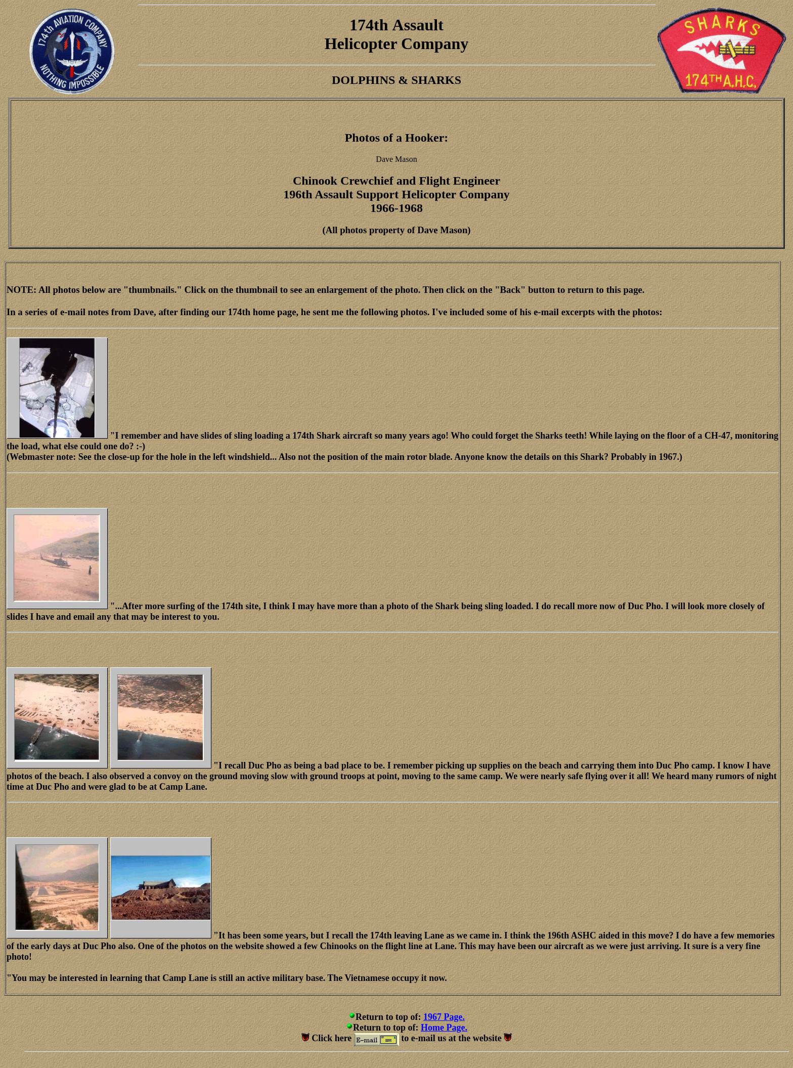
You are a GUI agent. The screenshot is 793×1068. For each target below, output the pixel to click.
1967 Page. (444, 1017)
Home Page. (444, 1027)
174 (361, 25)
